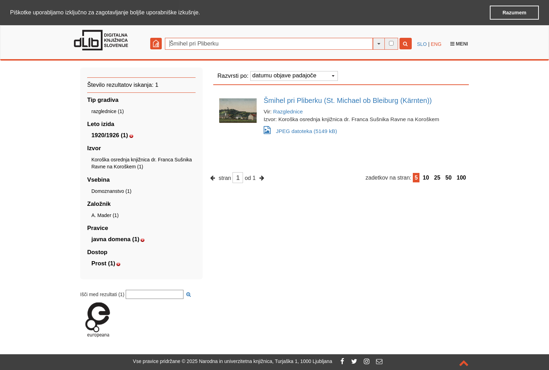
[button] (203, 13)
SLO (422, 44)
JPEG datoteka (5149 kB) (300, 130)
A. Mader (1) (105, 215)
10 (426, 177)
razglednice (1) (107, 111)
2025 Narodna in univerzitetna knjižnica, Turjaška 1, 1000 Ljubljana (259, 361)
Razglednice (288, 111)
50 (448, 177)
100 (461, 177)
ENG (436, 44)
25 (437, 177)
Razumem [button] (514, 12)
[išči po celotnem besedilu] (391, 43)
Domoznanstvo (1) (111, 191)
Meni (459, 43)
